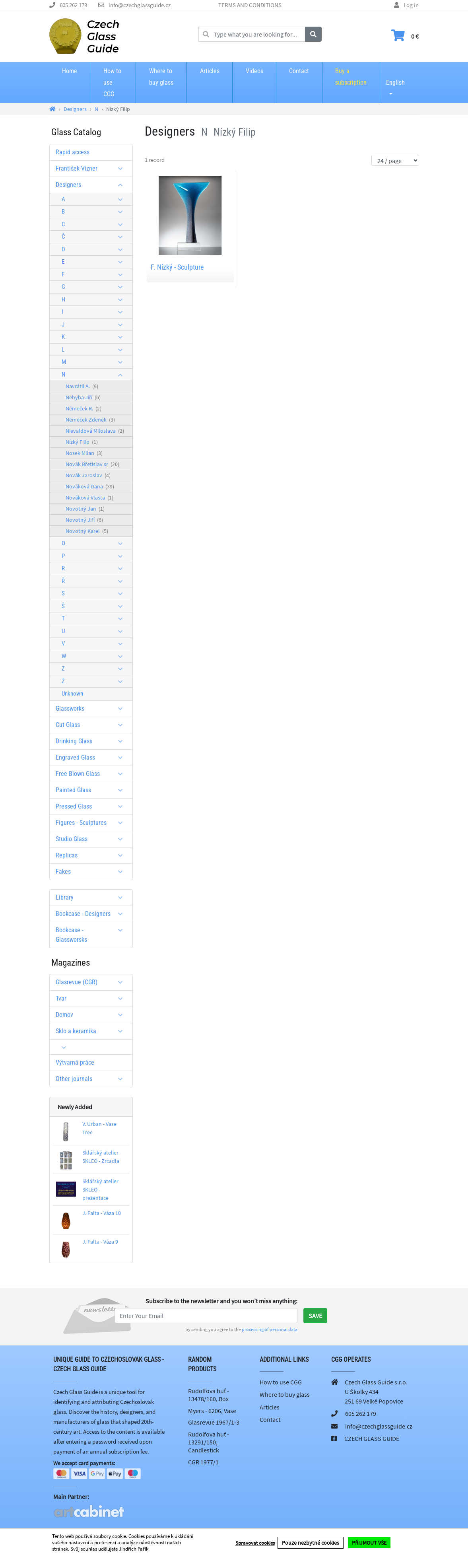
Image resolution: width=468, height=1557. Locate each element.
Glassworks (92, 708)
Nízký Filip (82, 441)
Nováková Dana (90, 486)
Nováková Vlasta (89, 497)
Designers (92, 185)
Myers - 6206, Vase (212, 1411)
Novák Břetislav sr (92, 464)
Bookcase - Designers (92, 913)
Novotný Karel (87, 531)
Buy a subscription (351, 76)
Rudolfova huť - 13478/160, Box (208, 1395)
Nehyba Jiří (83, 397)
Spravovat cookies (255, 1543)
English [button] (395, 77)
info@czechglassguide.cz (140, 5)
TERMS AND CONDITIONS (250, 5)
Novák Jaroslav (88, 475)
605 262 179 (73, 5)
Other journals (92, 1079)
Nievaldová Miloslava (95, 430)
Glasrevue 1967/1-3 (213, 1422)
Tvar (92, 998)
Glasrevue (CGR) (92, 982)
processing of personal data (269, 1329)
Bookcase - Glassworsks (92, 934)
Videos (254, 71)
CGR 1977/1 (203, 1462)
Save (315, 1316)
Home (69, 71)
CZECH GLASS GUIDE (371, 1438)
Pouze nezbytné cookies (310, 1542)
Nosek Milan (84, 453)
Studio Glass (92, 839)
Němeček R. (83, 408)
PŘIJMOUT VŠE (369, 1542)
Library (92, 897)
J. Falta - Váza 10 (101, 1213)
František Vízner (92, 168)
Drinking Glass (92, 741)
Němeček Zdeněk (90, 419)
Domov (92, 1015)
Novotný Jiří (84, 519)
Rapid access (72, 152)
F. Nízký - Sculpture (177, 267)
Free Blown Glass (92, 774)
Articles (209, 71)
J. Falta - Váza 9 (100, 1241)
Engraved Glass (92, 757)
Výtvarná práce (75, 1062)
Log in (411, 5)
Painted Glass (92, 790)
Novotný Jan (85, 508)
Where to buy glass (161, 76)
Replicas (92, 855)
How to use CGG (112, 82)
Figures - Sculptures (92, 822)
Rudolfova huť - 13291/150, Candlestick (208, 1442)
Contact (299, 71)
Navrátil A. (82, 386)
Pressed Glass (92, 806)
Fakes (92, 871)
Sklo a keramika (92, 1031)
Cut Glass (92, 725)
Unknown (72, 693)
